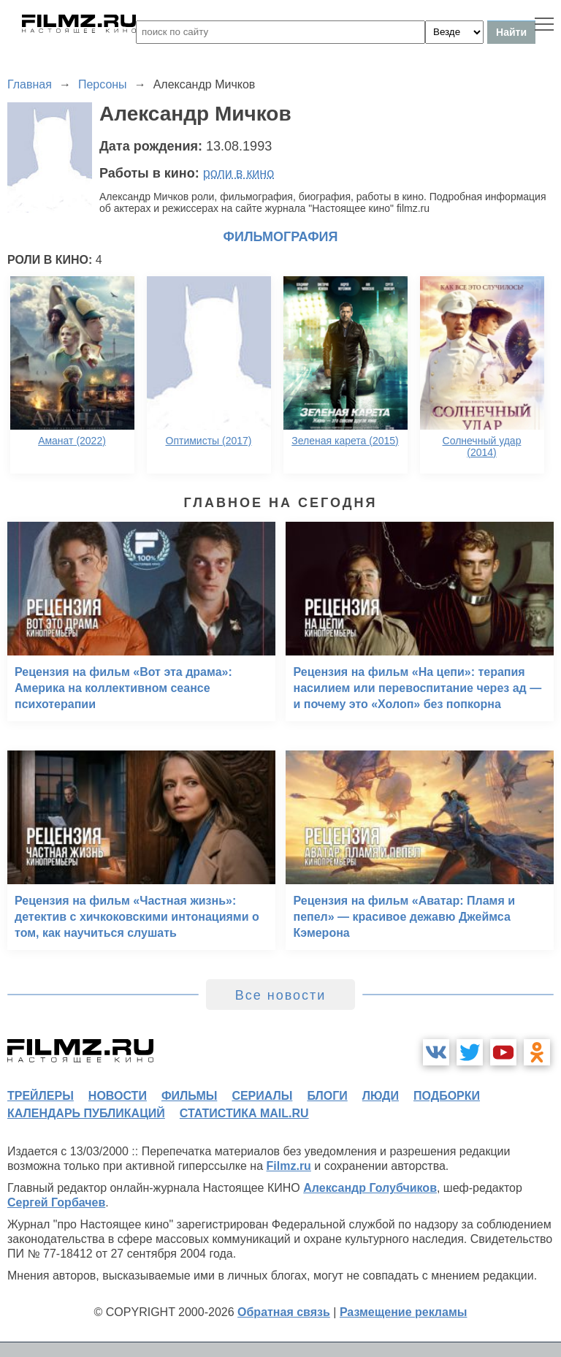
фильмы (189, 1096)
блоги (327, 1096)
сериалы (262, 1096)
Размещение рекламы (404, 1312)
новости (117, 1096)
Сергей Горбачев (56, 1202)
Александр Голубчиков (370, 1188)
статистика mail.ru (244, 1113)
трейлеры (40, 1096)
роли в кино (239, 173)
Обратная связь (283, 1312)
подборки (446, 1096)
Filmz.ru (289, 1166)
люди (380, 1096)
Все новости (281, 995)
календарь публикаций (86, 1113)
